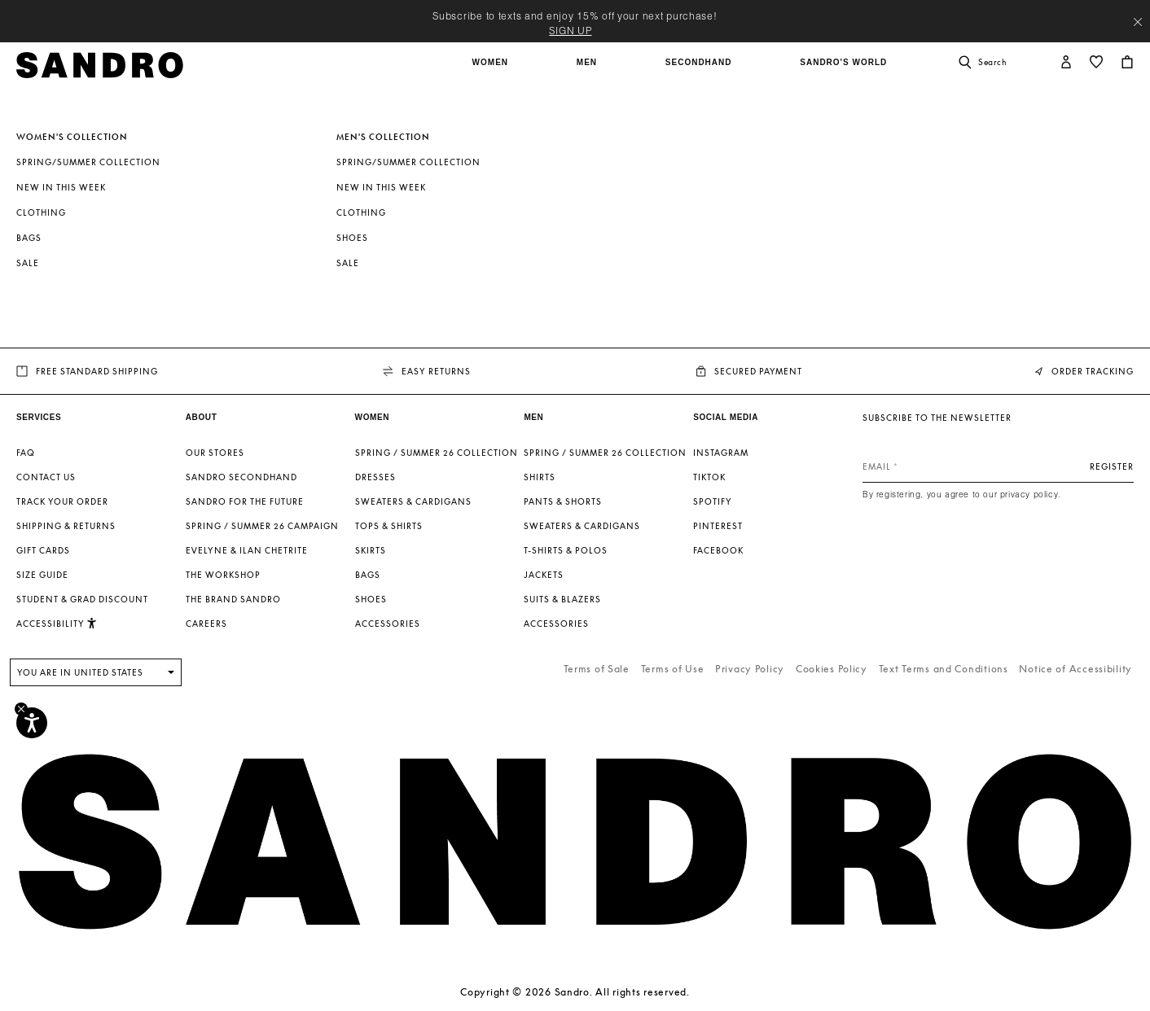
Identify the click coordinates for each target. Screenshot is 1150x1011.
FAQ (25, 452)
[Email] (998, 466)
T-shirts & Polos (566, 550)
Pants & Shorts (563, 501)
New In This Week (61, 187)
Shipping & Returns (66, 526)
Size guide (42, 575)
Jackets (544, 575)
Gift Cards (43, 550)
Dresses (375, 477)
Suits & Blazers (562, 599)
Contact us (46, 477)
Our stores (215, 452)
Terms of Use (672, 669)
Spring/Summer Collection (88, 162)
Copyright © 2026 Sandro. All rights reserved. (574, 992)
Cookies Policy (831, 669)
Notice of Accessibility (1075, 669)
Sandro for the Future (245, 501)
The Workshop (223, 575)
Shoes (352, 238)
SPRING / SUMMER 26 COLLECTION (436, 452)
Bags (29, 238)
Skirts (370, 550)
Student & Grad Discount (82, 599)
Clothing (41, 212)
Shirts (539, 477)
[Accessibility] (31, 722)
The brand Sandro (233, 599)
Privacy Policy (749, 669)
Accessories (387, 623)
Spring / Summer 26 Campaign (262, 526)
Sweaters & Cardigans (413, 501)
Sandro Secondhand (241, 477)
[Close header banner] (1138, 22)
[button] (492, 70)
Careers (206, 623)
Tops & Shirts (389, 526)
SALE (27, 263)
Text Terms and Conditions (943, 669)
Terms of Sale (597, 669)
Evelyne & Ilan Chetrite (247, 550)
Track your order (62, 501)
